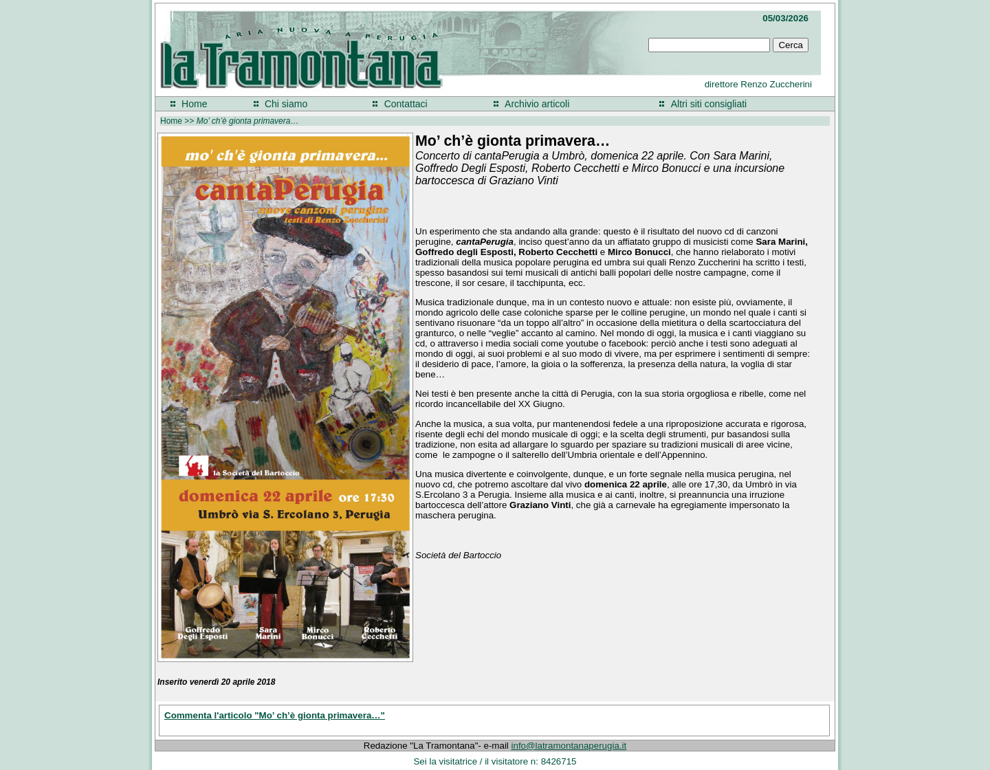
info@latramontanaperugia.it (569, 745)
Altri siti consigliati (709, 103)
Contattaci (406, 103)
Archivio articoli (537, 103)
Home (194, 103)
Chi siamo (286, 103)
